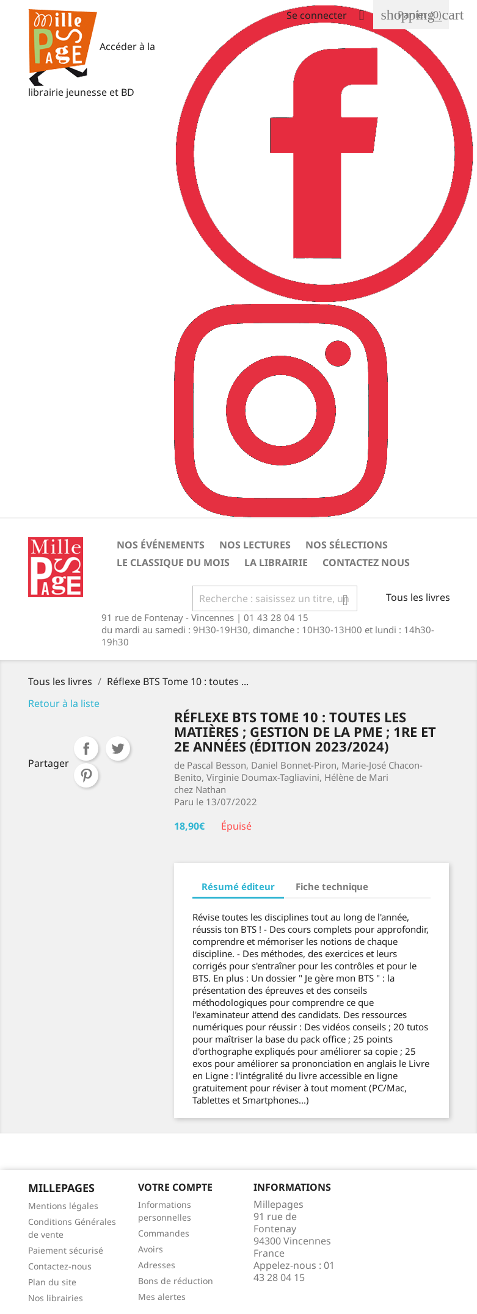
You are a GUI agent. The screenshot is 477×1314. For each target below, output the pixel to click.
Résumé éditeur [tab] (238, 886)
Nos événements (161, 544)
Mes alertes (162, 1296)
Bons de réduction (175, 1281)
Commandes (163, 1233)
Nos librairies (55, 1298)
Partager (86, 748)
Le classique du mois (173, 562)
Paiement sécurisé (65, 1250)
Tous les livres (418, 597)
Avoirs (150, 1249)
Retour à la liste (64, 703)
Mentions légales (63, 1206)
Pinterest (86, 775)
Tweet (118, 748)
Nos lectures (255, 544)
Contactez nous (366, 562)
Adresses (156, 1265)
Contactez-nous (60, 1266)
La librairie (276, 562)
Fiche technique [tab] (332, 886)
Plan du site (52, 1282)
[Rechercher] (274, 598)
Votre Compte (175, 1187)
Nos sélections (346, 544)
